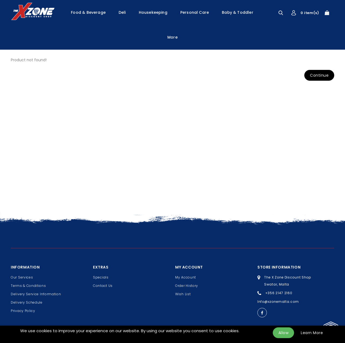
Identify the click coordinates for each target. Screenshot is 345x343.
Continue (319, 75)
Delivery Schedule (27, 302)
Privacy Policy (23, 310)
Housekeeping (153, 12)
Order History (186, 285)
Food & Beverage (88, 12)
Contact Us (103, 285)
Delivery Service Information (36, 294)
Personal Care (194, 12)
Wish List (183, 294)
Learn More (312, 332)
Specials (101, 277)
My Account (185, 277)
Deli (122, 12)
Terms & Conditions (28, 285)
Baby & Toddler (237, 12)
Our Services (22, 277)
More (172, 37)
